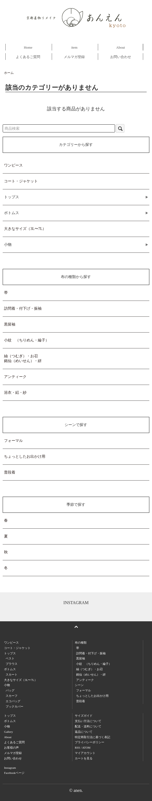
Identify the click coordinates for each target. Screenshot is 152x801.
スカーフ (11, 695)
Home (28, 47)
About (120, 47)
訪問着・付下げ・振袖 (23, 308)
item (74, 47)
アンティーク (15, 377)
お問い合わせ (120, 57)
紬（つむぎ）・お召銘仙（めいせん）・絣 (23, 358)
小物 (7, 726)
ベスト (10, 658)
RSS (77, 747)
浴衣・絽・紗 (15, 393)
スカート (11, 674)
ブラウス (11, 663)
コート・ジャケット (21, 181)
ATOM (86, 747)
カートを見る (83, 758)
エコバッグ (13, 701)
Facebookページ (14, 772)
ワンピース (13, 165)
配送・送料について (88, 726)
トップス (10, 715)
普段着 (9, 472)
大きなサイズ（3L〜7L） (25, 229)
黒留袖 (9, 324)
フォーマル (13, 441)
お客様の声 (11, 747)
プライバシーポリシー (89, 742)
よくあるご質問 (28, 57)
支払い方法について (88, 721)
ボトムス (10, 721)
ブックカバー (14, 706)
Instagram (10, 767)
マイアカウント (85, 753)
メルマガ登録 (74, 57)
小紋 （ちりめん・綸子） (26, 340)
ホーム (9, 73)
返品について (83, 731)
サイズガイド (83, 715)
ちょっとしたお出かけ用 (24, 456)
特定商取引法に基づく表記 (92, 737)
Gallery (8, 731)
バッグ (10, 690)
